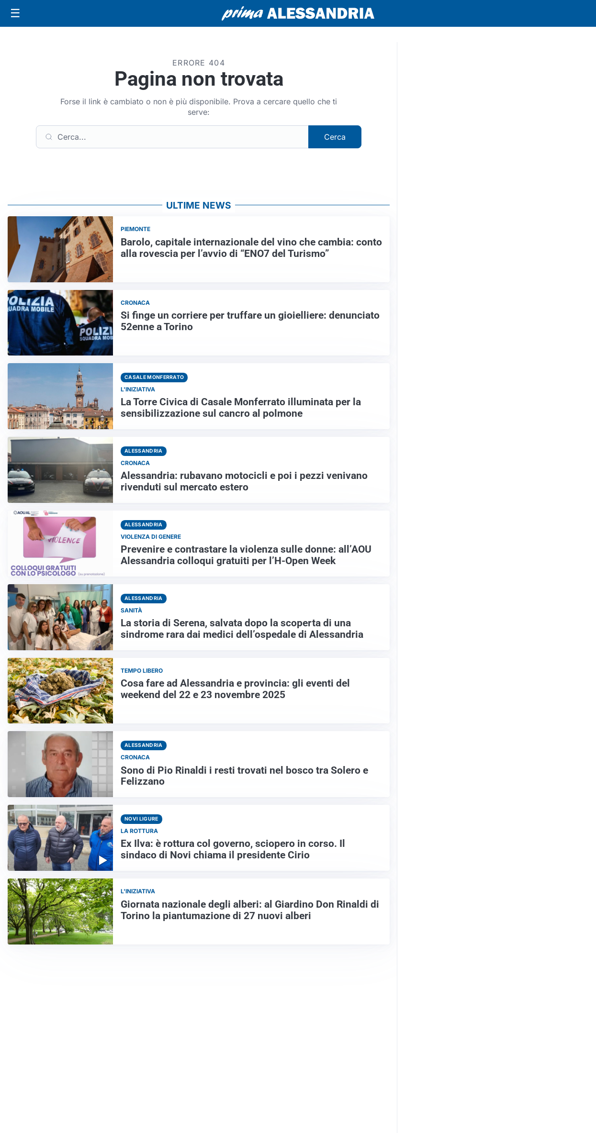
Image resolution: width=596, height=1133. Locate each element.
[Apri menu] (15, 13)
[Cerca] (172, 136)
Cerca (335, 137)
